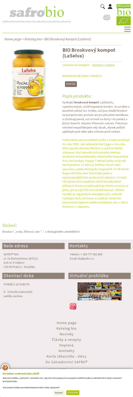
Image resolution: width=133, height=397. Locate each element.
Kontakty (79, 246)
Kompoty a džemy (103, 65)
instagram (99, 306)
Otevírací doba (19, 276)
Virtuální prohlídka (89, 276)
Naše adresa (16, 246)
